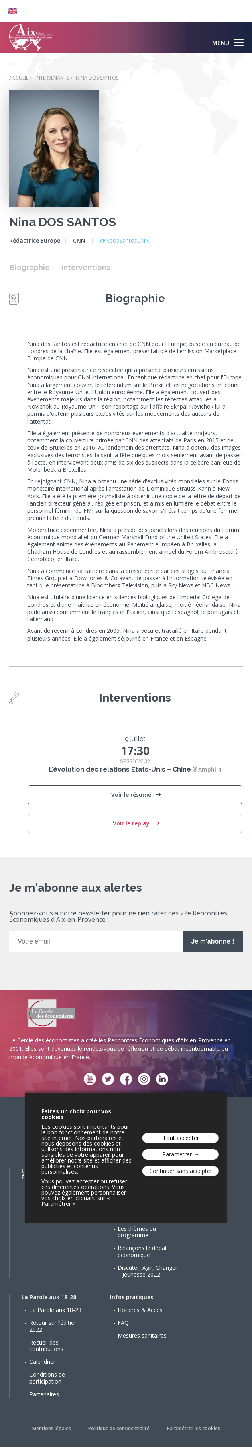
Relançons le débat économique (142, 1251)
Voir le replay (132, 823)
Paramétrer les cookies (193, 1428)
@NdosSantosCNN (125, 240)
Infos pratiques (131, 1297)
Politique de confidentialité (119, 1428)
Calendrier (42, 1361)
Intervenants (52, 77)
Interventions (85, 267)
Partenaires (44, 1394)
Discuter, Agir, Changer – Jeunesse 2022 (147, 1271)
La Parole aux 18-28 (49, 1297)
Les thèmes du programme (137, 1232)
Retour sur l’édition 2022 (53, 1326)
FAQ (123, 1322)
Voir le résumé (132, 794)
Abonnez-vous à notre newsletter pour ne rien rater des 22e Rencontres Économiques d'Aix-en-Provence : (118, 917)
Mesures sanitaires (142, 1335)
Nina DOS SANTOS (97, 77)
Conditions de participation (47, 1378)
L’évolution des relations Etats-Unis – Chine (120, 769)
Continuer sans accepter (180, 1171)
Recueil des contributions (46, 1346)
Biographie (30, 267)
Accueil (18, 77)
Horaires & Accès (140, 1310)
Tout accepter (181, 1138)
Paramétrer (177, 1154)
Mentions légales (51, 1428)
